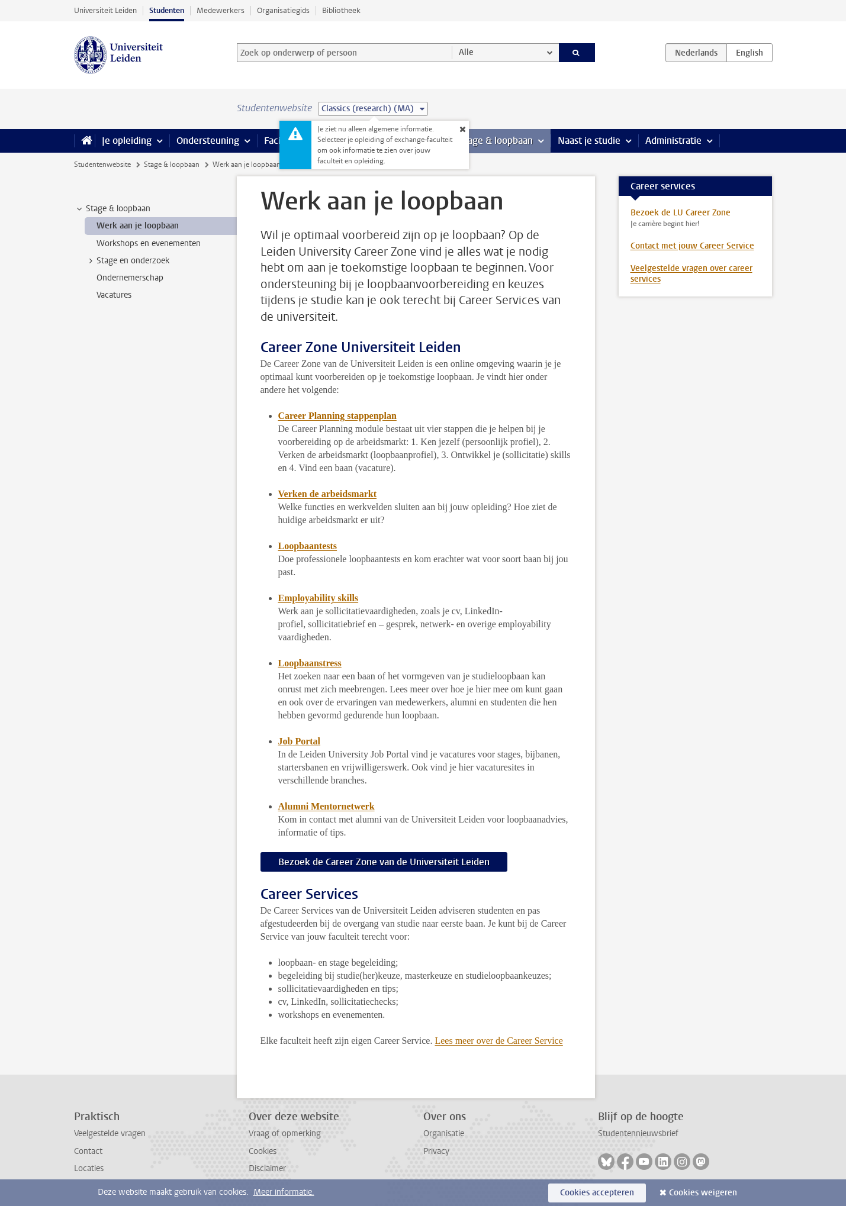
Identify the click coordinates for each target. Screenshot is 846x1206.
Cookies (262, 1151)
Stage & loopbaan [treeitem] (112, 209)
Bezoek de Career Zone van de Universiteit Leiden (384, 862)
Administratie (673, 140)
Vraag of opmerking (285, 1133)
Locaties (89, 1168)
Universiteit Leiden (105, 10)
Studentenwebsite (102, 164)
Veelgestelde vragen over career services (691, 274)
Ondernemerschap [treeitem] (129, 277)
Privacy (436, 1151)
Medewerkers (221, 10)
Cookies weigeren (703, 1192)
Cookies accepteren (597, 1192)
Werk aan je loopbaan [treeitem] (137, 225)
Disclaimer (267, 1168)
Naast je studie (589, 140)
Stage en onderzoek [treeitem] (127, 261)
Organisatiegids (283, 10)
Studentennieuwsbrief (638, 1133)
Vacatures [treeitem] (113, 295)
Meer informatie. (283, 1192)
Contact (88, 1151)
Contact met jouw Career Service (692, 245)
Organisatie (443, 1133)
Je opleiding (127, 140)
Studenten (166, 10)
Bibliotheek (341, 10)
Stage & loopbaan (496, 140)
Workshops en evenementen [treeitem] (148, 243)
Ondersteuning (207, 140)
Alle (466, 52)
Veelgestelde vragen (110, 1133)
